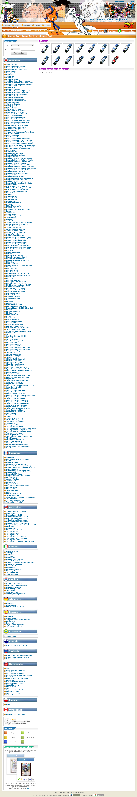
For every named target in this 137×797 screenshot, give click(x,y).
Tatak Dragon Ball (12, 574)
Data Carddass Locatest (14, 137)
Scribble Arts (11, 333)
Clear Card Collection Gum (15, 119)
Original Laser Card (13, 298)
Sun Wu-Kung (11, 686)
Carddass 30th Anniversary (16, 101)
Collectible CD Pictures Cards (17, 646)
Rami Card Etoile (12, 323)
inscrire (28, 788)
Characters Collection (14, 109)
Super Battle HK (12, 592)
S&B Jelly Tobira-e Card (14, 326)
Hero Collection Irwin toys (15, 714)
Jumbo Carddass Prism (14, 231)
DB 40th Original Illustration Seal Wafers (20, 145)
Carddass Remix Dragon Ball (16, 94)
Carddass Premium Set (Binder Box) (19, 91)
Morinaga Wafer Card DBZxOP (17, 282)
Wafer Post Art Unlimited (15, 443)
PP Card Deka (11, 313)
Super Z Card (11, 413)
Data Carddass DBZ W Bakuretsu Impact (20, 142)
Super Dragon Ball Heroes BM (17, 402)
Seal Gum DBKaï (12, 339)
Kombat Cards (11, 566)
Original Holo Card (13, 296)
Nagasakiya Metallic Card (15, 286)
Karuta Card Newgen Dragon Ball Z (18, 239)
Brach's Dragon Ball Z (14, 515)
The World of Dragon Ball (15, 420)
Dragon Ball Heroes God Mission (18, 161)
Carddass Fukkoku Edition (15, 86)
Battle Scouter (11, 71)
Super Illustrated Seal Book (16, 407)
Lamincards (10, 482)
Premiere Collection (13, 314)
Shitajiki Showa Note (13, 360)
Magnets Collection (13, 484)
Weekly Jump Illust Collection (17, 444)
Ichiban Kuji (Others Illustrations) (18, 209)
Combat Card (11, 618)
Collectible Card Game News (16, 520)
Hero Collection (11, 201)
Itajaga (8, 211)
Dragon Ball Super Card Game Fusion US (21, 525)
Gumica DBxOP (11, 196)
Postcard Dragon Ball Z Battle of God (19, 308)
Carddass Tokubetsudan (15, 99)
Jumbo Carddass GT (13, 227)
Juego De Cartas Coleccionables (18, 620)
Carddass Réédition (13, 79)
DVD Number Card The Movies (17, 189)
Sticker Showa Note (13, 372)
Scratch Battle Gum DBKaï (15, 329)
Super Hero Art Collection (15, 690)
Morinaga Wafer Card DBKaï (16, 283)
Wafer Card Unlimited (14, 441)
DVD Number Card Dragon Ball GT (18, 188)
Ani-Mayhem (10, 513)
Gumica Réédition (12, 198)
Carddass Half (11, 87)
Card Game (10, 74)
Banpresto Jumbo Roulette (16, 66)
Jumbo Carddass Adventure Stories (19, 222)
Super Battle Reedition (14, 387)
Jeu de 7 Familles (12, 479)
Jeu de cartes (11, 214)
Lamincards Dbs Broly (14, 569)
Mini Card (9, 267)
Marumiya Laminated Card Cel (17, 257)
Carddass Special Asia (14, 584)
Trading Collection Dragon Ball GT (18, 430)
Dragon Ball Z (11, 472)
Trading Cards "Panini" (14, 502)
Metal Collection (12, 263)
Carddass (9, 78)
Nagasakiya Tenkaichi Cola (15, 290)
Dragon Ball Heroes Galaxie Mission (19, 158)
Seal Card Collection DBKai (16, 336)
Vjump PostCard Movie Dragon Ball (19, 436)
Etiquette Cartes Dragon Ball (16, 191)
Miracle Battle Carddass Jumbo (17, 273)
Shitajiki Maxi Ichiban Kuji (15, 359)
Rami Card (10, 623)
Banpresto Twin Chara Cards (16, 69)
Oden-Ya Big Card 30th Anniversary (19, 655)
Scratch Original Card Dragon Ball (18, 331)
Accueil (7, 25)
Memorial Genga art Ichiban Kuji (17, 260)
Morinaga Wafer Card (13, 280)
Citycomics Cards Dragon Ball (17, 585)
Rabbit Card (10, 659)
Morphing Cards (12, 571)
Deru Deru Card (11, 152)
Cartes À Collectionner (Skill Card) (18, 466)
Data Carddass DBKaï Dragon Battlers (20, 143)
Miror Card (10, 278)
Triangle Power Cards (14, 433)
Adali (8, 668)
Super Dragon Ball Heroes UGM (17, 403)
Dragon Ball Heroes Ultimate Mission (19, 170)
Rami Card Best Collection (15, 682)
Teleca (8, 416)
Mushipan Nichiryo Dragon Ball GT (18, 285)
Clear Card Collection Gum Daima (18, 120)
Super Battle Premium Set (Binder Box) (20, 385)
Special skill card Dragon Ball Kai (18, 369)
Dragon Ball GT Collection (15, 559)
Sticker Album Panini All (15, 607)
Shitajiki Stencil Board (14, 362)
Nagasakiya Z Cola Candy (15, 291)
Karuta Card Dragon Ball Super (17, 244)
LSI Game (9, 250)
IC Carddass (10, 208)
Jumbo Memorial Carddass (16, 232)
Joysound (9, 219)
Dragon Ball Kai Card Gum (15, 171)
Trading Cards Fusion (14, 626)
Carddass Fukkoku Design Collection (19, 84)
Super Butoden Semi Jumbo (16, 390)
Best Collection (11, 677)
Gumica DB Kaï (11, 199)
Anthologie (10, 457)
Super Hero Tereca (13, 693)
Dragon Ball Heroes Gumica (16, 163)
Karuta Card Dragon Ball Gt (16, 240)
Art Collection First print (15, 673)
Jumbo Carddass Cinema (15, 226)
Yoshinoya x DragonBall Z (15, 594)
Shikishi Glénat (11, 487)
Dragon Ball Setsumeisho (15, 175)
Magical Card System (14, 252)
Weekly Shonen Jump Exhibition (18, 446)
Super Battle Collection (14, 384)
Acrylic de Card (11, 64)
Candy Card (10, 73)
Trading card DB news (14, 425)
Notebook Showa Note (14, 295)
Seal (7, 334)
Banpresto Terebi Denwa (15, 68)
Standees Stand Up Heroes (16, 530)
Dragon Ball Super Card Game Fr (18, 476)
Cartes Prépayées (12, 102)
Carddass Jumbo (12, 462)
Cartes (16, 25)
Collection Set (11, 130)
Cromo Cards (11, 636)
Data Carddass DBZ (13, 133)
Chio (8, 704)
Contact (47, 25)
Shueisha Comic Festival (15, 364)
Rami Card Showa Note (14, 324)
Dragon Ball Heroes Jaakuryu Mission (19, 160)
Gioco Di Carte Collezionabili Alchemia (20, 562)
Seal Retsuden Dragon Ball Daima (18, 347)
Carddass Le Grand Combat (16, 464)
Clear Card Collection (14, 115)
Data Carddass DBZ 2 (14, 135)
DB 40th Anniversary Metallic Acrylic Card (21, 147)
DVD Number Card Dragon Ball (17, 186)
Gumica (9, 194)
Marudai (9, 254)
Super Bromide (11, 388)
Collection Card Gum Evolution (17, 125)
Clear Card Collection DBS (15, 117)
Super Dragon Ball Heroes (15, 398)
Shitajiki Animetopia (13, 356)
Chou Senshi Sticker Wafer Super (18, 114)
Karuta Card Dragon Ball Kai (16, 242)
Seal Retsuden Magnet (14, 351)
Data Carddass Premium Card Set (18, 138)
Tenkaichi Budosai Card (14, 418)
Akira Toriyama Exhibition (15, 670)
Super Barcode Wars (13, 374)
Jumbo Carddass (12, 221)
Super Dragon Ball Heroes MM (17, 405)
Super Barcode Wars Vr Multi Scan (18, 375)
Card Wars (10, 76)
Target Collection (12, 499)
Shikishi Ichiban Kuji (13, 354)
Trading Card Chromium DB (16, 536)
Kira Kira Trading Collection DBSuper (19, 249)
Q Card (8, 316)
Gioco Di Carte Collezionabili (16, 561)
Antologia (9, 553)
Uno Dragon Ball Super (14, 435)
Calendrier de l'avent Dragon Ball (18, 459)
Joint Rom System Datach (15, 216)
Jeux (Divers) (11, 480)
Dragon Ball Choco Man (14, 153)
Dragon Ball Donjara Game (15, 155)
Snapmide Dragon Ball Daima (16, 367)
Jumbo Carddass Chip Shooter (17, 224)
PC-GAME (9, 301)
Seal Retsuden (11, 342)
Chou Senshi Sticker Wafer (15, 110)
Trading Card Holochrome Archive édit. (20, 541)
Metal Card (10, 262)
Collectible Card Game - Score (17, 516)
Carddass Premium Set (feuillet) (17, 92)
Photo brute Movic (12, 303)
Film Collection (11, 193)
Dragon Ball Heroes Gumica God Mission (21, 168)
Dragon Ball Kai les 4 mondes (17, 173)
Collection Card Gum (13, 124)
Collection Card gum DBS (15, 129)
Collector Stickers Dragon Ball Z (17, 521)
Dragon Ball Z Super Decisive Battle (19, 183)
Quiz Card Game (12, 318)
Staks (8, 492)
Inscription (119, 1)
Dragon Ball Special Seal (15, 176)
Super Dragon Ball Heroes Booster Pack (20, 395)
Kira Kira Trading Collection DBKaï (18, 247)
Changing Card (11, 106)
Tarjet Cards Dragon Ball (15, 625)
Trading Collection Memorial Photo (18, 431)
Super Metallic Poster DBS (15, 411)
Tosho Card (10, 423)
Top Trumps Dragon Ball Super (17, 500)
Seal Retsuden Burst (13, 344)
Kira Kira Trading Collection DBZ (18, 245)
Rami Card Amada (12, 319)
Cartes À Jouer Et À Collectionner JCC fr (20, 467)
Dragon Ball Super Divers (15, 181)
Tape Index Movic (12, 415)
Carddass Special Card (14, 97)
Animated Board (12, 551)
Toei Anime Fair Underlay (15, 421)
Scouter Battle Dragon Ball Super (18, 328)
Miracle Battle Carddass (14, 272)
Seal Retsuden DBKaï (14, 346)
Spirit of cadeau (12, 490)
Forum (37, 25)
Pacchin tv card (11, 300)
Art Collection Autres (13, 672)
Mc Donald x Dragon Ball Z (15, 258)
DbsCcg (27, 25)
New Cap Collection (13, 293)
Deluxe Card (10, 150)
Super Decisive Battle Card (16, 393)
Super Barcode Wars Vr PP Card (17, 377)
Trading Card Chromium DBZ (16, 538)
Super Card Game (12, 392)
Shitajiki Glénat (11, 489)
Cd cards (9, 556)
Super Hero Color (12, 691)
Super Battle (10, 379)
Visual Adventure (12, 438)
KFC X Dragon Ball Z (13, 589)
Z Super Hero (11, 695)
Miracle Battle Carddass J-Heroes (18, 275)
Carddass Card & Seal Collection (18, 81)
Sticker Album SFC (13, 495)
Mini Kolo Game (12, 270)
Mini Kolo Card (11, 268)
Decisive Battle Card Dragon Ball (18, 148)
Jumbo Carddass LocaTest (15, 229)
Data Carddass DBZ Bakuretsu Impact (19, 140)
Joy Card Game (11, 217)
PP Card (9, 309)
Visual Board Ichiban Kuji (15, 439)
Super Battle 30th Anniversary (17, 380)
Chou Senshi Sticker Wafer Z (16, 112)
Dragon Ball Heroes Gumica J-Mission (20, 166)
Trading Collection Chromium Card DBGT (21, 428)
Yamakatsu (10, 448)
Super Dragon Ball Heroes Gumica (18, 397)
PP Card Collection (13, 311)
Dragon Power (11, 184)
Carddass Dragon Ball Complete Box (19, 82)
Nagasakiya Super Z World (15, 288)
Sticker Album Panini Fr (14, 494)
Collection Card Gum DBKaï (16, 127)
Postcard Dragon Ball (14, 305)
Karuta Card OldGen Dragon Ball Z (18, 237)
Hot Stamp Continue (13, 203)
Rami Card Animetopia (14, 321)
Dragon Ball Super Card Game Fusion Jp (20, 178)
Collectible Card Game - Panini (17, 518)
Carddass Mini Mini (13, 89)
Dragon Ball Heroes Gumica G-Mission (20, 165)
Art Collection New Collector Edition (19, 675)
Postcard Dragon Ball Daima (16, 306)
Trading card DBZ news (14, 426)
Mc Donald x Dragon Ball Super (17, 485)
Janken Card (10, 212)
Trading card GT (12, 535)
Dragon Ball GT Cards (14, 474)
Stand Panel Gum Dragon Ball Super (19, 370)
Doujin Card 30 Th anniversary (17, 678)
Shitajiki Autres (11, 357)
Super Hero (10, 688)
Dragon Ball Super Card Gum (16, 180)
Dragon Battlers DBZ (13, 587)
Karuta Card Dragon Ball (15, 235)
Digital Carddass (12, 469)
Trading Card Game (13, 540)
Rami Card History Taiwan (15, 683)
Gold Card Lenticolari (14, 564)
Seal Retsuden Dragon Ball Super (18, 349)
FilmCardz (10, 526)
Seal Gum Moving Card (14, 341)
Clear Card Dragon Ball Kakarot (17, 122)
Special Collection (12, 685)
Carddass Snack (12, 96)
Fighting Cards (11, 477)
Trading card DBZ (12, 533)
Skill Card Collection (13, 365)
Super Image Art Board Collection (18, 408)
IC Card (9, 204)
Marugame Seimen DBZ (14, 255)
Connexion (130, 1)
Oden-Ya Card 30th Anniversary (17, 657)
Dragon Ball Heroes (13, 157)
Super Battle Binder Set (14, 382)
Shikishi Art (10, 352)
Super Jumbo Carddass (14, 410)
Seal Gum (9, 337)
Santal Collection (12, 572)
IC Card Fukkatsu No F (14, 206)
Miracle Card (10, 277)
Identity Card (10, 680)
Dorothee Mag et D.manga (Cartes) (18, 471)
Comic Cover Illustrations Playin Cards (20, 132)
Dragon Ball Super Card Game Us (18, 523)
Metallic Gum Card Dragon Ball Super (19, 265)
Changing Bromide (13, 104)
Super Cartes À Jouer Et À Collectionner (20, 497)
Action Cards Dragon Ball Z (16, 512)
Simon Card (10, 590)
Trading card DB (12, 531)
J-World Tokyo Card (13, 234)
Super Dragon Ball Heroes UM (17, 400)
